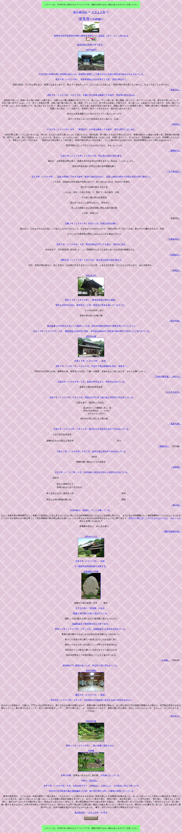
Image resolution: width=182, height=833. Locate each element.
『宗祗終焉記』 (173, 239)
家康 (75, 613)
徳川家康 (51, 326)
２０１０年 (93, 812)
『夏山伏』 (176, 505)
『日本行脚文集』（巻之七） (167, 376)
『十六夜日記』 (173, 171)
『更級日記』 (175, 90)
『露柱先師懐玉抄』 (171, 531)
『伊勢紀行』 (94, 786)
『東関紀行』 (175, 150)
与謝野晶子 (77, 624)
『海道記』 (176, 124)
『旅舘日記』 (164, 446)
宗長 (108, 176)
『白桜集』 (165, 660)
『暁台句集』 (175, 321)
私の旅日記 (80, 812)
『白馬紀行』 (175, 255)
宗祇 (59, 176)
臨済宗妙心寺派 (84, 45)
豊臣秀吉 (69, 331)
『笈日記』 (93, 780)
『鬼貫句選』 (175, 424)
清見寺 (101, 36)
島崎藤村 (76, 791)
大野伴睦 (87, 571)
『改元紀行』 (175, 716)
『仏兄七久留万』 (172, 392)
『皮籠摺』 (176, 467)
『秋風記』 (176, 270)
